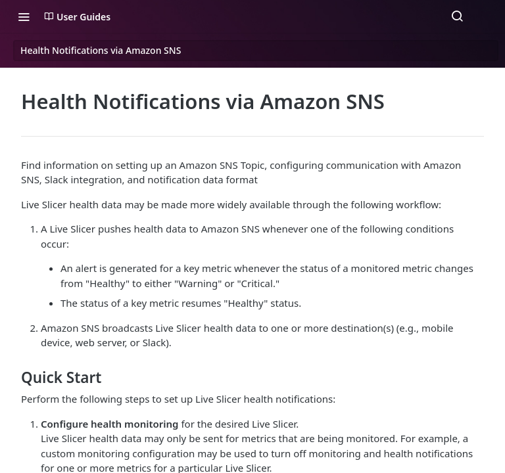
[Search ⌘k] (457, 16)
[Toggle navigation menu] (23, 16)
